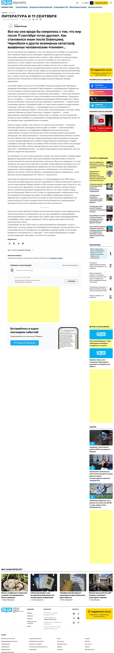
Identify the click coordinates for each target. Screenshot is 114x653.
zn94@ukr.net (47, 624)
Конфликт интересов (35, 644)
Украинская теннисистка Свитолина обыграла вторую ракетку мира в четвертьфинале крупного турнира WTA (101, 476)
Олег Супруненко (37, 600)
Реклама (29, 618)
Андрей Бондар (20, 26)
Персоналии (33, 649)
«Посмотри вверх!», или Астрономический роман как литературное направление (98, 187)
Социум (87, 638)
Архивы (29, 613)
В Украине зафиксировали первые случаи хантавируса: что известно (98, 265)
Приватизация (5, 649)
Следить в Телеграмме (24, 343)
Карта (29, 626)
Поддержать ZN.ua (101, 3)
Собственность (89, 649)
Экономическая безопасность (38, 647)
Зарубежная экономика (36, 641)
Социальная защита (35, 638)
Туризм (87, 647)
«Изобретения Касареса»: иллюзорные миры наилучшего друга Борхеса (96, 198)
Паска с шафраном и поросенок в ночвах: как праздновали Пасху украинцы (14, 595)
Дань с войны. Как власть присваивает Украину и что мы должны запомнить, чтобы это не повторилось (97, 253)
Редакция (30, 616)
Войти (87, 3)
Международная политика (9, 641)
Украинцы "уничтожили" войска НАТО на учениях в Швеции (100, 449)
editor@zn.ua (53, 628)
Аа (91, 3)
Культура (60, 649)
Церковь (59, 647)
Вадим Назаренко (8, 600)
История (87, 641)
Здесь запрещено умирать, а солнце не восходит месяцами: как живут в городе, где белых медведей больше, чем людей (98, 277)
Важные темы (7, 7)
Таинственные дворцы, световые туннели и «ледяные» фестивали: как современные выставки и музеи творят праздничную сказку (98, 232)
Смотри (93, 427)
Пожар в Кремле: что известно (97, 296)
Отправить (72, 281)
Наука (59, 638)
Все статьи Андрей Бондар (19, 250)
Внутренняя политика (8, 638)
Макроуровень (5, 644)
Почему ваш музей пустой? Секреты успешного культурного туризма (98, 209)
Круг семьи (88, 644)
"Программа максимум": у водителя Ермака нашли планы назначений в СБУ (98, 288)
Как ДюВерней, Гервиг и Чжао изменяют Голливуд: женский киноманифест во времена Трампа (97, 219)
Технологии (60, 641)
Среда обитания (62, 644)
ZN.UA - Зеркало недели (101, 128)
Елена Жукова (95, 600)
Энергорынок (5, 647)
